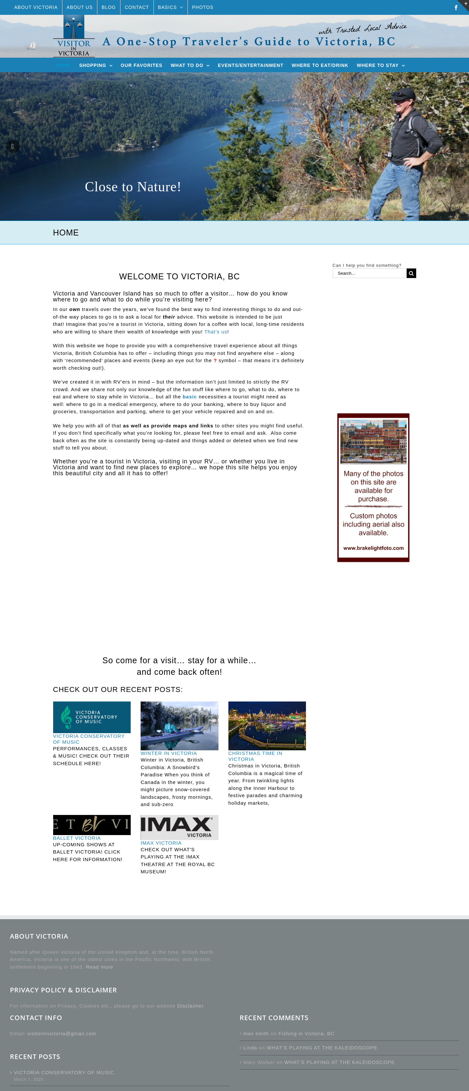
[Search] (411, 273)
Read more (99, 967)
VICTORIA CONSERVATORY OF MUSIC (64, 1072)
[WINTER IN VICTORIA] (179, 725)
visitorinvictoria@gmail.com (61, 1033)
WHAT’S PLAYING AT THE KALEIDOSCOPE (322, 1047)
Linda (250, 1047)
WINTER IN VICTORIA (169, 753)
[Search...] (370, 273)
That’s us (215, 331)
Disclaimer (190, 1006)
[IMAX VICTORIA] (179, 827)
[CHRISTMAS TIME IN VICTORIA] (267, 725)
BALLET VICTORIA (77, 838)
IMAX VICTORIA (161, 843)
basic (190, 396)
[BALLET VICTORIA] (92, 825)
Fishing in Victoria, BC (307, 1033)
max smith (256, 1033)
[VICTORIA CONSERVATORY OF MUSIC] (92, 717)
